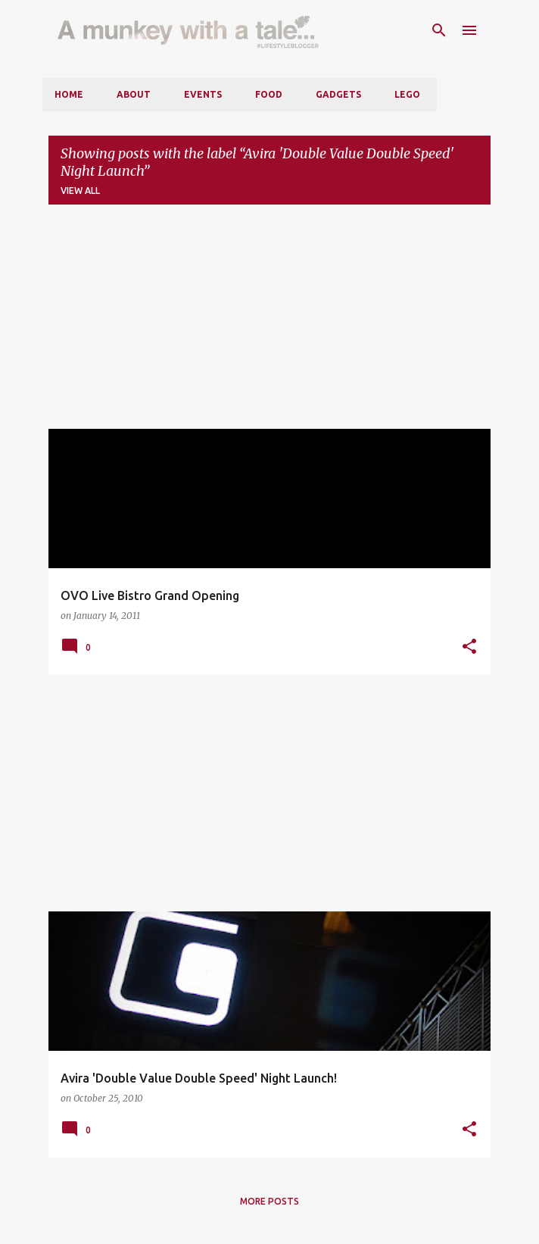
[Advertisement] (269, 323)
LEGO (407, 94)
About (134, 94)
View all (80, 190)
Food (268, 94)
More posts (269, 1201)
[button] (469, 647)
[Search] (439, 30)
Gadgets (338, 94)
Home (69, 94)
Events (203, 94)
